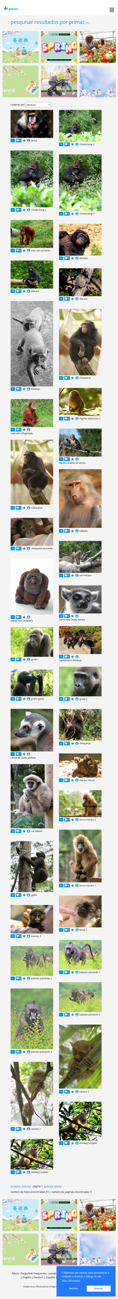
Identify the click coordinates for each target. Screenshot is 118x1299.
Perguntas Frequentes (34, 1273)
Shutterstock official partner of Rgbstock (41, 1286)
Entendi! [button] (98, 1288)
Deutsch (38, 1277)
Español (50, 1277)
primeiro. (16, 1186)
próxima (48, 1186)
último (57, 1186)
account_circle (28, 140)
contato (52, 1273)
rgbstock (10, 8)
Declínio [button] (73, 1288)
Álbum (15, 1273)
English (27, 1277)
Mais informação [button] (71, 1280)
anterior (26, 1186)
